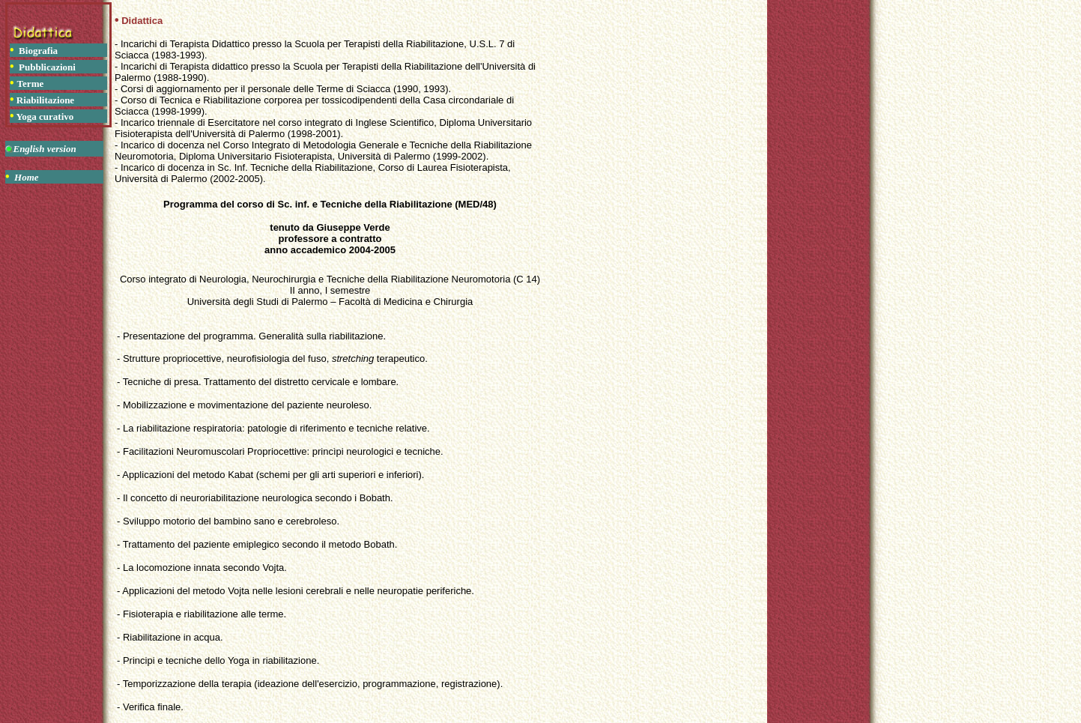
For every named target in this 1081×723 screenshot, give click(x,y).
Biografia (38, 50)
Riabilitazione (45, 100)
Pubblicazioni (47, 67)
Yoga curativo (44, 116)
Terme (30, 83)
